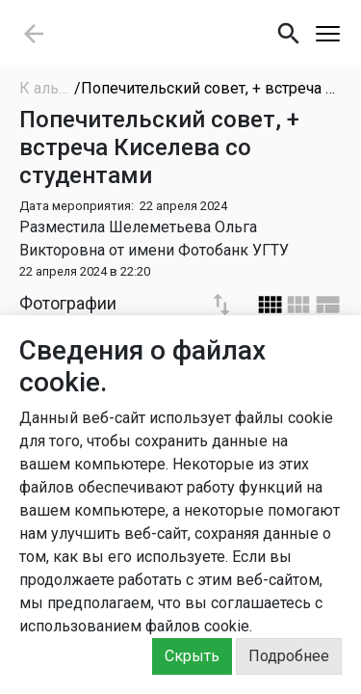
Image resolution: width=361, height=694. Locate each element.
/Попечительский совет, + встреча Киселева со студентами (208, 88)
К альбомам (46, 88)
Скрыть (192, 656)
